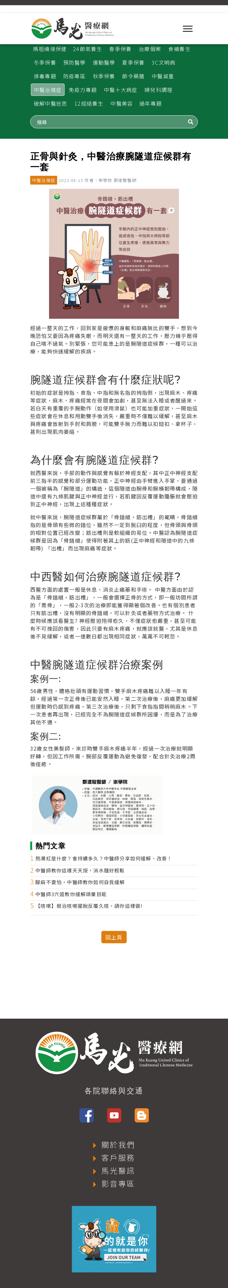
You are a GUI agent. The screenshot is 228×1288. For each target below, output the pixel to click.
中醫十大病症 (120, 90)
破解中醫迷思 (50, 103)
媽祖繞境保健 (50, 49)
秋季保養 (104, 76)
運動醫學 (104, 62)
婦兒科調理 (158, 90)
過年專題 (150, 103)
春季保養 (120, 49)
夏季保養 (133, 62)
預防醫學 (74, 62)
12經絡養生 (88, 103)
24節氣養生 (87, 49)
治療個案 (150, 49)
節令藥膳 (133, 76)
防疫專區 (74, 76)
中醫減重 (163, 76)
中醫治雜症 (48, 90)
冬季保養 (45, 62)
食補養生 (179, 49)
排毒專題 (45, 76)
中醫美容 (121, 103)
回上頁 (114, 937)
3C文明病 (163, 62)
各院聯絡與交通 (114, 1090)
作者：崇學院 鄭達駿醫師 (110, 180)
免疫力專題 (83, 90)
